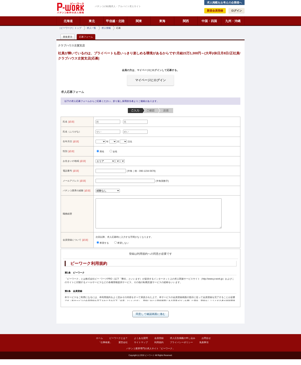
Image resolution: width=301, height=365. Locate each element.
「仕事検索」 (105, 348)
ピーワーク (70, 8)
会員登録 (159, 344)
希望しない (121, 248)
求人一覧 (91, 28)
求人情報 (106, 28)
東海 (162, 21)
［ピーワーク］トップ (69, 28)
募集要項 (67, 37)
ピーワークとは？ (118, 344)
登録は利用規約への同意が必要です (150, 259)
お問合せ (206, 344)
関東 (139, 21)
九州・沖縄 (233, 21)
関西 (186, 21)
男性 (100, 151)
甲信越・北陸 (115, 21)
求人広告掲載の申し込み (182, 344)
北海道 (68, 21)
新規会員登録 (215, 10)
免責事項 (203, 348)
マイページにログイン (150, 80)
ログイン (236, 10)
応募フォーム (86, 37)
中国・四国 (209, 21)
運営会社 (123, 348)
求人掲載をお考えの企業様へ (224, 2)
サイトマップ (141, 348)
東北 (92, 21)
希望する (103, 248)
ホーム (99, 344)
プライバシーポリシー (181, 348)
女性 (113, 151)
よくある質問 (141, 344)
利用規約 (159, 348)
